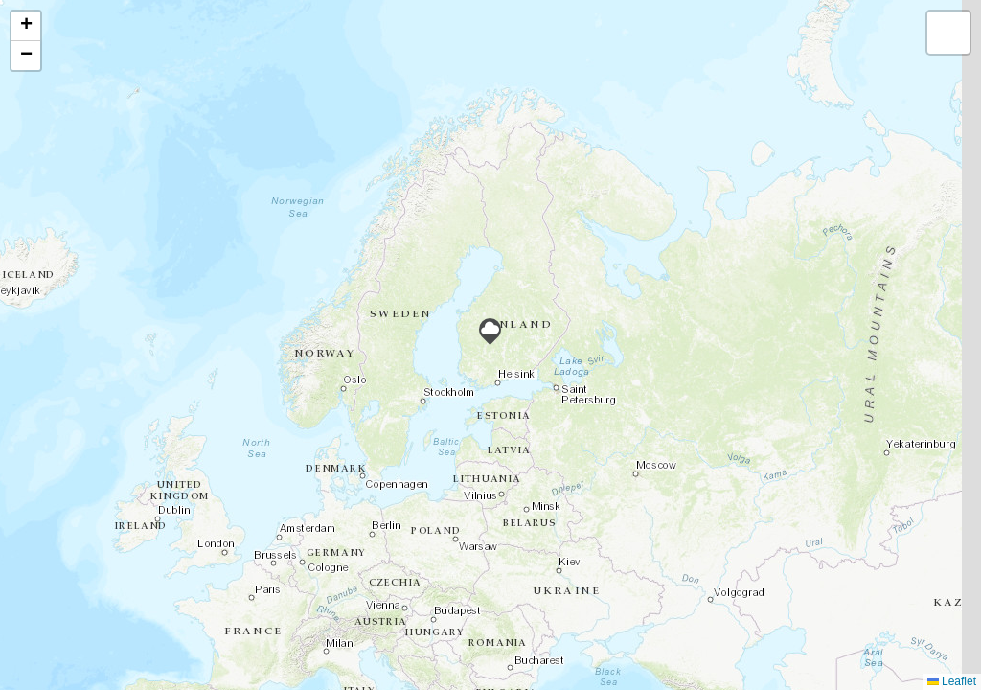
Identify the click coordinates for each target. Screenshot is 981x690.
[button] (490, 331)
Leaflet (951, 681)
